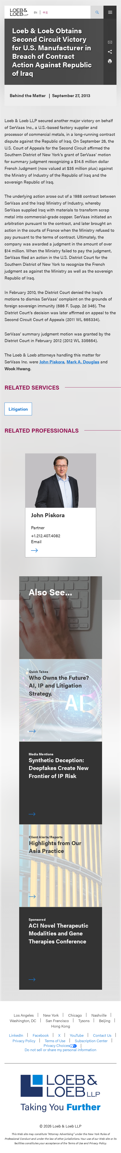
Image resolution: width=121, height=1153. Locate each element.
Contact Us (102, 1035)
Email (36, 541)
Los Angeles (24, 1015)
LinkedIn (16, 1035)
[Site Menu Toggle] (110, 12)
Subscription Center (91, 1040)
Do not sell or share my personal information (60, 1050)
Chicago (75, 1015)
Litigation (18, 409)
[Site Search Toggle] (96, 12)
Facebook (41, 1035)
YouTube (77, 1035)
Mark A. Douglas (83, 362)
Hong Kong (60, 1026)
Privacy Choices (60, 1045)
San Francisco (57, 1020)
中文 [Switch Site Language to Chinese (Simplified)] (45, 12)
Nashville (99, 1015)
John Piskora (48, 515)
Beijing (104, 1020)
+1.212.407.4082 (45, 535)
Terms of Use (55, 1040)
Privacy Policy (24, 1040)
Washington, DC (23, 1020)
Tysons (84, 1020)
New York (51, 1015)
